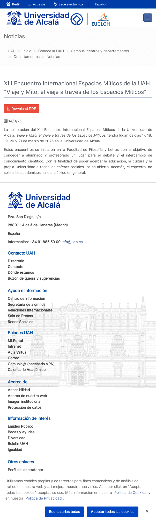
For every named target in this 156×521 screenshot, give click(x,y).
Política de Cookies (130, 492)
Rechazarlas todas (64, 511)
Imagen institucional (24, 401)
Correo (13, 358)
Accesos (36, 4)
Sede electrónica (68, 4)
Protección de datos (24, 407)
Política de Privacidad (44, 498)
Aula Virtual (17, 352)
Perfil (13, 4)
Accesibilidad (19, 390)
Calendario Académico (27, 369)
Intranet (14, 346)
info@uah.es (72, 242)
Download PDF (21, 108)
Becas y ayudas (21, 432)
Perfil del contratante (25, 469)
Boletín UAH (18, 443)
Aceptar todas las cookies (112, 511)
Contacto (15, 266)
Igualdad (15, 449)
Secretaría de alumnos (26, 304)
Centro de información (26, 298)
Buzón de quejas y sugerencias (34, 278)
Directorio (16, 261)
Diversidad (16, 438)
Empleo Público (20, 426)
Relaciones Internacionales (30, 310)
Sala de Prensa (20, 316)
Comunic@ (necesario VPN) (31, 364)
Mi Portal (15, 340)
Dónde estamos (21, 272)
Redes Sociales (20, 321)
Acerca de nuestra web (27, 395)
